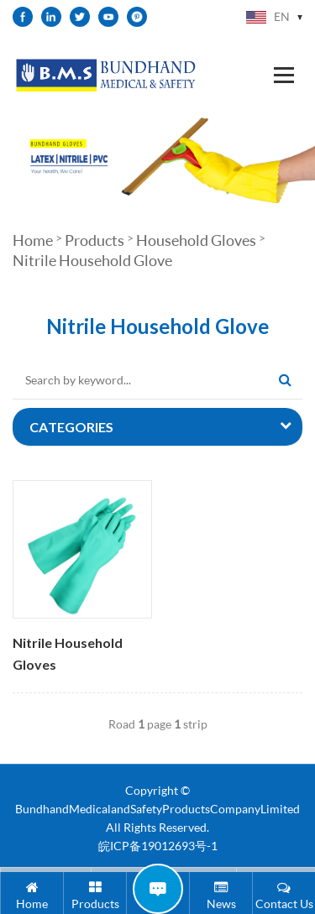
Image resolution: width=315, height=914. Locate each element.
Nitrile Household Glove (92, 260)
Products (94, 240)
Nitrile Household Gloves (68, 653)
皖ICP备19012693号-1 (158, 845)
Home (33, 240)
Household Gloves (196, 240)
